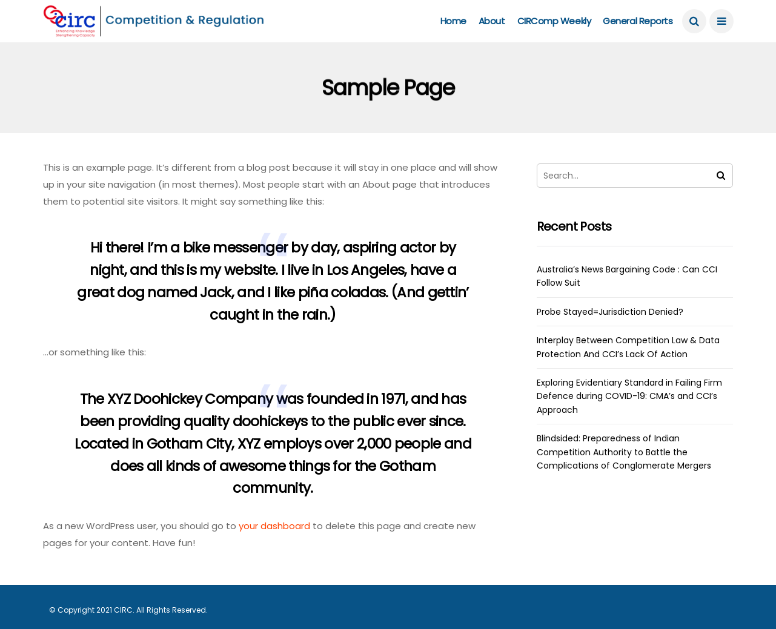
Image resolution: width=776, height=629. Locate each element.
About (492, 21)
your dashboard (274, 525)
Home (453, 21)
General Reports (637, 21)
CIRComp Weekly (554, 21)
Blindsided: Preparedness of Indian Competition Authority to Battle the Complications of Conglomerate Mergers (624, 452)
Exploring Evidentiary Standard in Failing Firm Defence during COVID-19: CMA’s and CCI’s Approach (629, 396)
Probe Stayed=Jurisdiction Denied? (610, 312)
